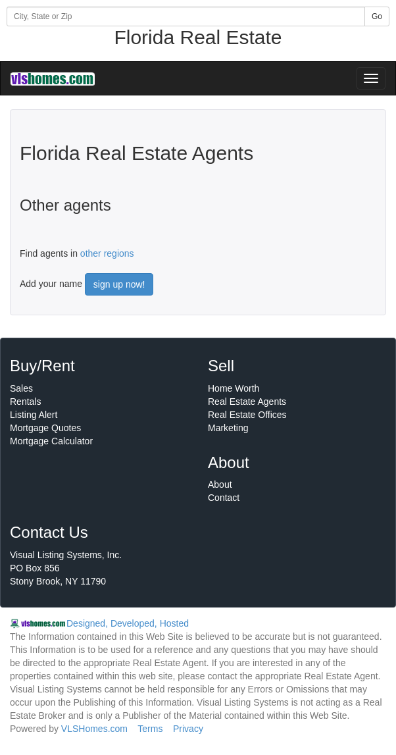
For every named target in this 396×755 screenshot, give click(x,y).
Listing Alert (33, 414)
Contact (223, 497)
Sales (21, 388)
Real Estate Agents (247, 401)
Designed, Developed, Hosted (127, 623)
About (220, 484)
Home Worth (233, 388)
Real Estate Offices (247, 414)
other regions (107, 253)
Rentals (25, 401)
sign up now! (119, 284)
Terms (149, 728)
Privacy (188, 728)
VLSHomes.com (94, 728)
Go (377, 16)
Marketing (228, 428)
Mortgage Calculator (51, 441)
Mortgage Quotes (45, 428)
